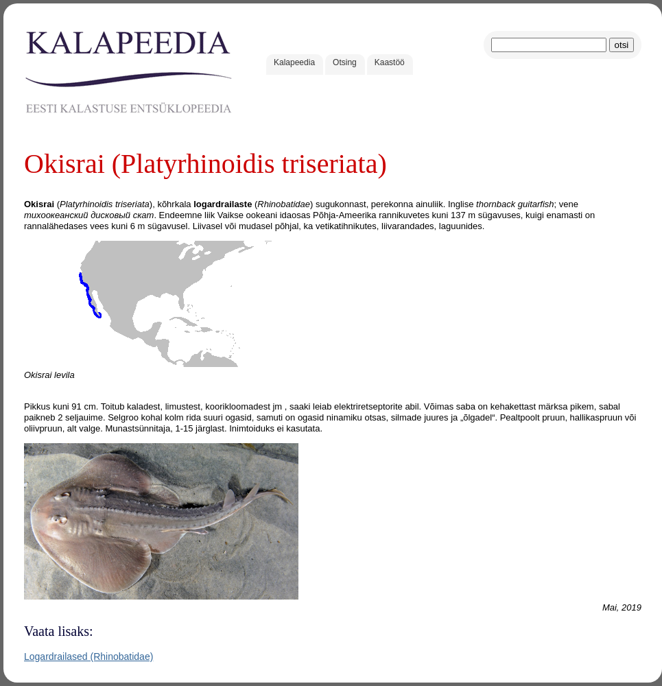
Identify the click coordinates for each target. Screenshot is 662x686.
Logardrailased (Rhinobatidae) (88, 656)
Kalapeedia (294, 62)
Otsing (345, 62)
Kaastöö (390, 62)
